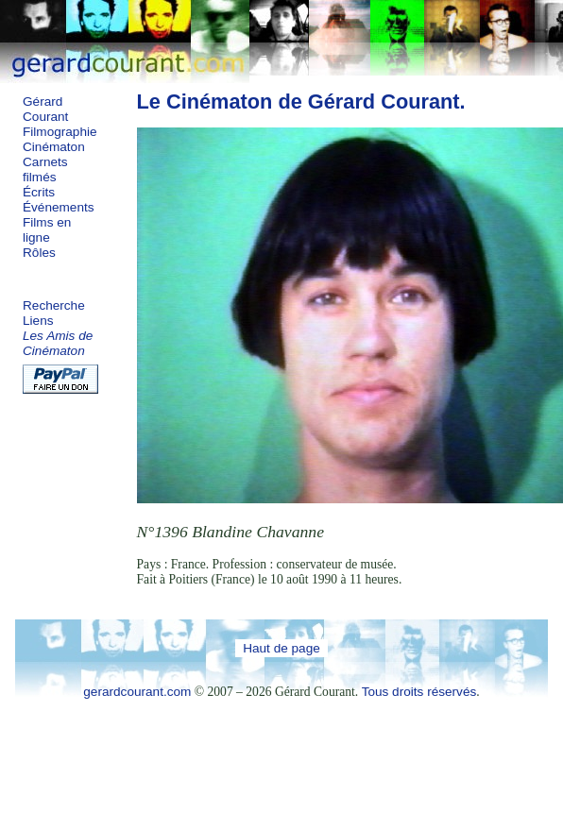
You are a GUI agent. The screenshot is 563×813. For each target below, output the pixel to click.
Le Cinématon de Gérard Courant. (301, 101)
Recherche (54, 305)
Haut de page (281, 648)
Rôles (39, 253)
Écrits (39, 192)
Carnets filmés (45, 169)
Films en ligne (47, 230)
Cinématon (54, 147)
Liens (38, 320)
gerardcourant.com (137, 692)
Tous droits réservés (419, 692)
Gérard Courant (45, 109)
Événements (58, 207)
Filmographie (60, 132)
